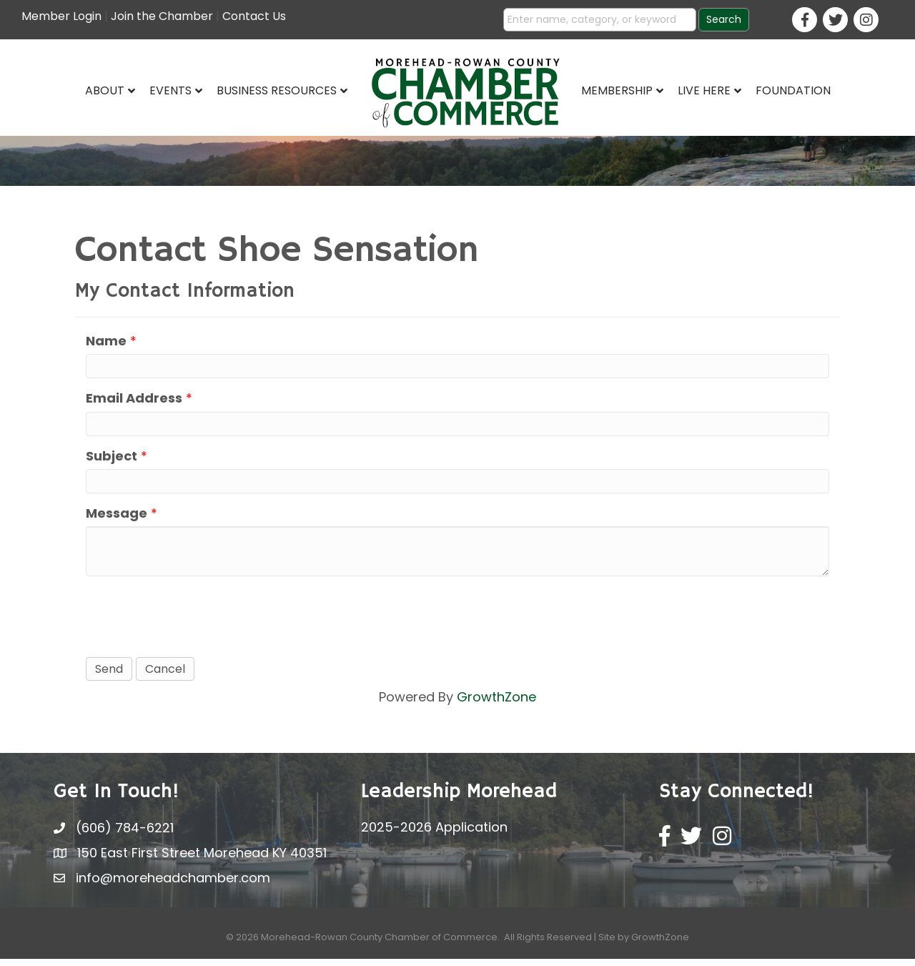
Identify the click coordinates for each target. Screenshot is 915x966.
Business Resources (277, 90)
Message (116, 519)
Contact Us (254, 16)
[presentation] (194, 622)
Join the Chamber (162, 16)
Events (170, 90)
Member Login (61, 16)
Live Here (704, 90)
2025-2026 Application (434, 834)
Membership (617, 90)
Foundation (793, 90)
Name (106, 348)
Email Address (134, 405)
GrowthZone (496, 704)
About (104, 90)
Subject (111, 462)
